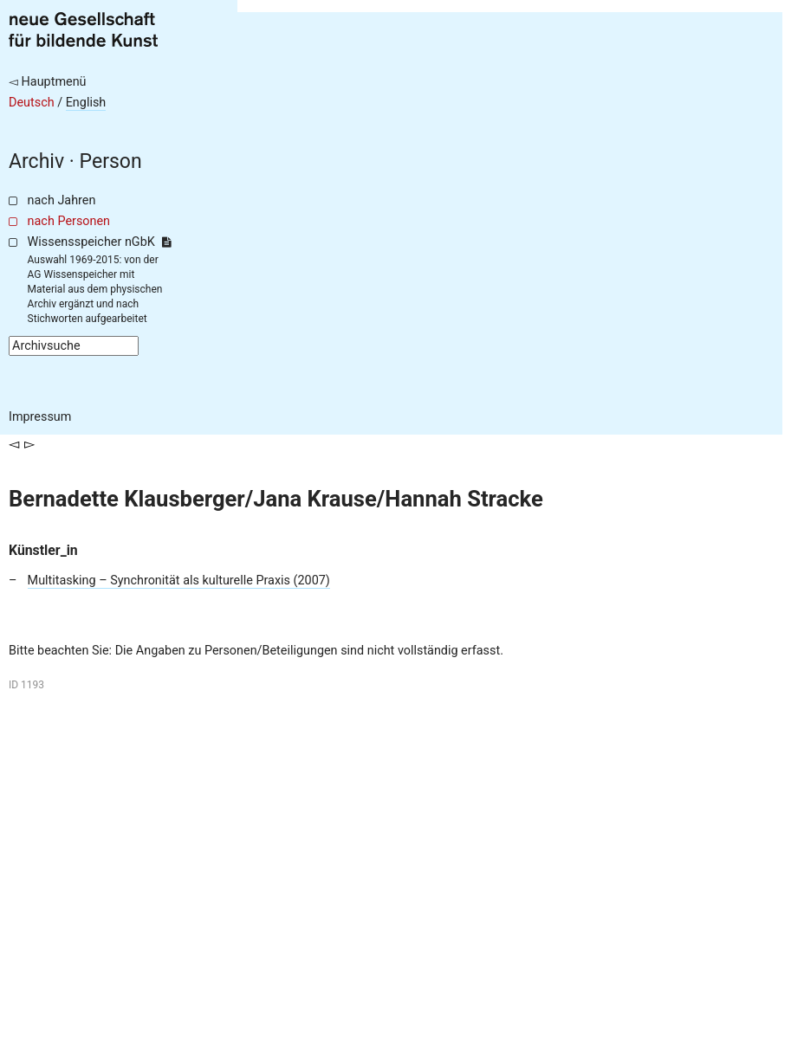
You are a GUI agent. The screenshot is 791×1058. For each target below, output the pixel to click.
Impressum (40, 417)
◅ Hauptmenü (48, 81)
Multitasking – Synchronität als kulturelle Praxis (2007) (179, 580)
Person (111, 161)
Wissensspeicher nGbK (99, 242)
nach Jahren (62, 200)
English (86, 102)
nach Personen (69, 221)
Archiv (36, 161)
